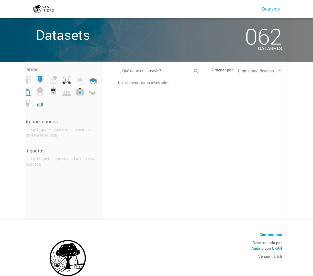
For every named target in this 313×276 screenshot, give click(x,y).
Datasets (271, 9)
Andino (257, 248)
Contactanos (270, 234)
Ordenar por (222, 70)
